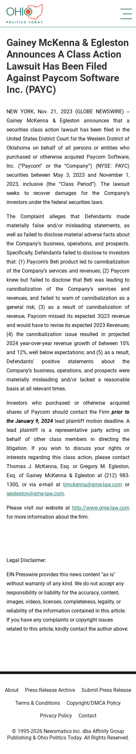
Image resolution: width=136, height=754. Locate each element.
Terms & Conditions (37, 703)
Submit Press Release (106, 690)
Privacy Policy (56, 716)
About (12, 690)
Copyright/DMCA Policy (94, 703)
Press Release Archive (50, 690)
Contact (87, 716)
